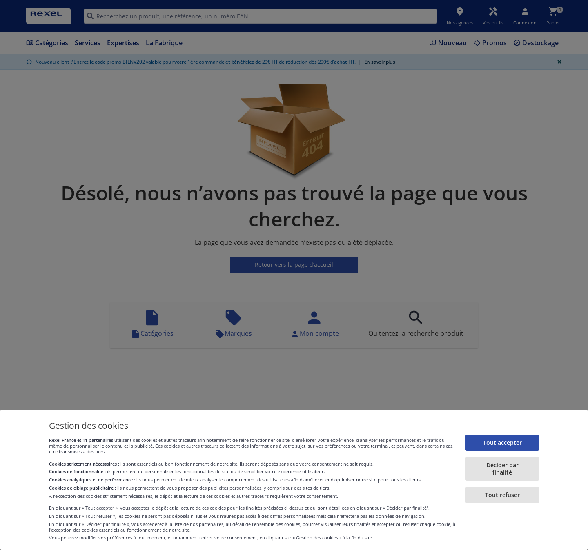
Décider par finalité (502, 468)
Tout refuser (502, 495)
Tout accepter (502, 442)
